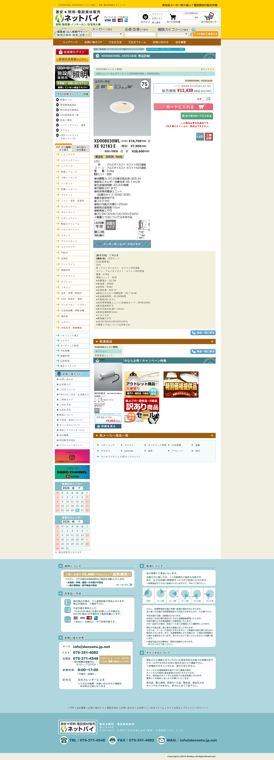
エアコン (65, 130)
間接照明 (65, 270)
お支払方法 (65, 410)
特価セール (66, 100)
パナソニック (108, 445)
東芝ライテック (68, 366)
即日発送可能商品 (69, 110)
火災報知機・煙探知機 (72, 310)
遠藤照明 (65, 356)
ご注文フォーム (67, 389)
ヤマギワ (105, 451)
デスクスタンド (69, 241)
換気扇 (64, 316)
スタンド (65, 235)
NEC (197, 451)
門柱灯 (64, 253)
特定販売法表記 (67, 440)
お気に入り (157, 18)
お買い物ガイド (96, 708)
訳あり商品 (66, 120)
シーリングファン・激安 (73, 125)
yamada (129, 451)
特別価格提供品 (68, 105)
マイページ (157, 14)
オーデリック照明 (157, 445)
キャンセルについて (69, 425)
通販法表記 (112, 708)
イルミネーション (70, 229)
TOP (72, 708)
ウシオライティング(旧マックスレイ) (120, 456)
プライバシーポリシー (70, 445)
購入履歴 (156, 22)
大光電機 (176, 445)
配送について (66, 415)
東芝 (150, 451)
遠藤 (197, 445)
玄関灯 (64, 258)
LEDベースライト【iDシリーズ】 (69, 137)
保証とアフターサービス (72, 430)
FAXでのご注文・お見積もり (74, 394)
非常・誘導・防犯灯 (71, 293)
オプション (67, 281)
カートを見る (174, 708)
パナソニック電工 (69, 335)
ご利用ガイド (66, 399)
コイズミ (129, 445)
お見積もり (65, 384)
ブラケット (67, 195)
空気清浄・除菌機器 (71, 328)
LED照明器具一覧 (69, 115)
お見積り (141, 708)
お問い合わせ (66, 379)
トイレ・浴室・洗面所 (72, 201)
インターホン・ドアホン (73, 305)
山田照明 (65, 361)
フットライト (68, 264)
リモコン (65, 287)
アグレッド (177, 451)
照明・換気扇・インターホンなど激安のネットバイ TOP (119, 49)
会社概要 (64, 435)
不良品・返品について (70, 420)
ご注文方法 (65, 404)
